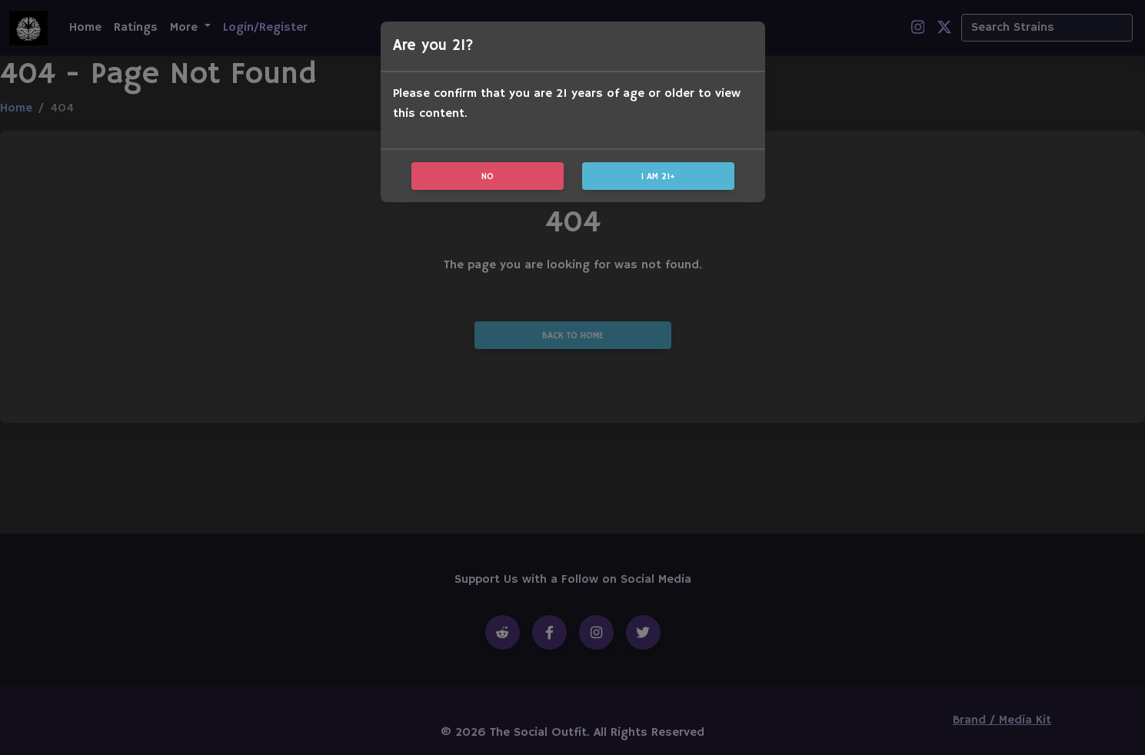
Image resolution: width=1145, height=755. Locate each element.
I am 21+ (658, 176)
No (487, 176)
